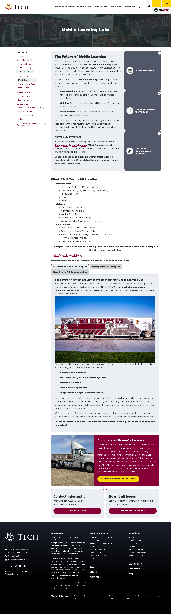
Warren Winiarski (25, 76)
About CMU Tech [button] (24, 71)
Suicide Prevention (136, 550)
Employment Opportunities (28, 115)
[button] (70, 266)
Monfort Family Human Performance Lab (88, 597)
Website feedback (136, 556)
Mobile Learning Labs (27, 80)
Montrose (97, 577)
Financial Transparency (138, 553)
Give (166, 3)
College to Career (24, 104)
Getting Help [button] (100, 7)
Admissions (94, 547)
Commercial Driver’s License (71, 145)
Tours (92, 559)
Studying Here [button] (84, 7)
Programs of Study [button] (24, 64)
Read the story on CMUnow (133, 511)
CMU (94, 572)
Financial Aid (95, 540)
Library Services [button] (23, 100)
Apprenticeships (23, 96)
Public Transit (23, 87)
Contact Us (21, 119)
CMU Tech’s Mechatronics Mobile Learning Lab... (142, 597)
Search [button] (138, 6)
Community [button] (116, 7)
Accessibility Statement (138, 537)
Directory (143, 6)
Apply (157, 3)
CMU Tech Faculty (24, 111)
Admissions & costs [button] (64, 7)
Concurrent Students (98, 550)
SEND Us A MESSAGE (77, 511)
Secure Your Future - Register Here (118, 479)
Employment (133, 544)
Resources (130, 7)
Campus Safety (134, 547)
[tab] (70, 266)
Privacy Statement (12, 574)
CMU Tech (22, 52)
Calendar (148, 6)
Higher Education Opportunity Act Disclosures (29, 124)
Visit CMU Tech (23, 60)
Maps (133, 574)
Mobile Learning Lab (98, 556)
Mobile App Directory (111, 597)
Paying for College (24, 67)
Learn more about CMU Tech (101, 537)
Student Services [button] (24, 92)
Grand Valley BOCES (26, 84)
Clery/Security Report (137, 540)
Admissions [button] (21, 56)
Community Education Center (29, 107)
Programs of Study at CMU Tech (102, 544)
